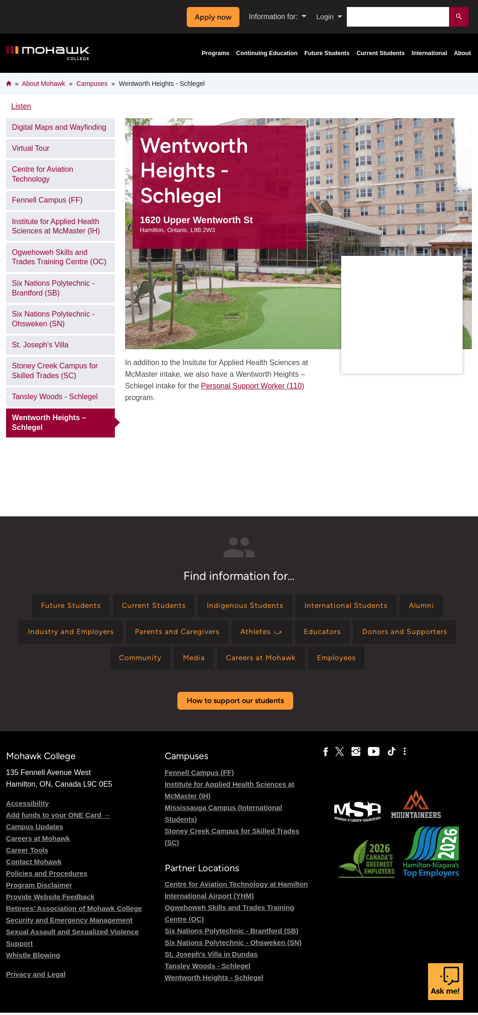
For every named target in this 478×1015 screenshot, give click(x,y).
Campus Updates (34, 829)
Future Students (327, 53)
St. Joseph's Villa (40, 345)
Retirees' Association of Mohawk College (74, 911)
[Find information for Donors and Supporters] (409, 633)
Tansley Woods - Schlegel (55, 397)
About (462, 53)
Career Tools (27, 852)
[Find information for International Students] (348, 606)
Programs (215, 53)
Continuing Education (267, 53)
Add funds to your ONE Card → (58, 817)
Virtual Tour (30, 148)
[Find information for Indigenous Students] (245, 606)
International (429, 53)
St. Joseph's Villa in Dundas (211, 956)
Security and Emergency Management (69, 922)
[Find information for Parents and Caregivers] (175, 633)
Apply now (212, 17)
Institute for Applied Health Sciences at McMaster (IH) (56, 226)
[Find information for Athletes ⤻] (263, 633)
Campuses (92, 83)
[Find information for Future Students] (67, 606)
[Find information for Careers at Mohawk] (261, 660)
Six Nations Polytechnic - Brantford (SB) (53, 288)
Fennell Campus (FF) (47, 200)
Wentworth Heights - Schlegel (214, 980)
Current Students (381, 53)
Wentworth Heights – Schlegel (49, 422)
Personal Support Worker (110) (252, 386)
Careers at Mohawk (38, 841)
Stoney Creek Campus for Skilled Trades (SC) (55, 371)
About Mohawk (43, 83)
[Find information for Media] (192, 660)
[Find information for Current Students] (152, 606)
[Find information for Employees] (339, 660)
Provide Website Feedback (50, 899)
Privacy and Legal (36, 976)
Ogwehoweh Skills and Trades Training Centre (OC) (59, 257)
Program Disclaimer (39, 887)
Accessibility (27, 806)
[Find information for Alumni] (425, 606)
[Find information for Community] (136, 660)
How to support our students (235, 702)
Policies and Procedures (46, 876)
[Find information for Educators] (326, 633)
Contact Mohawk (34, 864)
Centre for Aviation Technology (42, 174)
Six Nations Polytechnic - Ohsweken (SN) (53, 319)
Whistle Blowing (33, 957)
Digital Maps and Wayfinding (59, 127)
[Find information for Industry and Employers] (67, 633)
